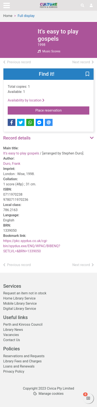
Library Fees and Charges (22, 361)
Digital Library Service (19, 309)
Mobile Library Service (20, 303)
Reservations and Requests (23, 356)
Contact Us (11, 340)
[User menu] (91, 5)
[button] (87, 74)
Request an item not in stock (24, 293)
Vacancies (11, 335)
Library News (13, 330)
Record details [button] (17, 138)
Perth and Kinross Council (23, 324)
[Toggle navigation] (6, 5)
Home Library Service (19, 298)
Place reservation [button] (62, 110)
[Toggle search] (82, 5)
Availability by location (26, 100)
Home (7, 16)
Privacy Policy (13, 371)
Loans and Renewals (19, 366)
